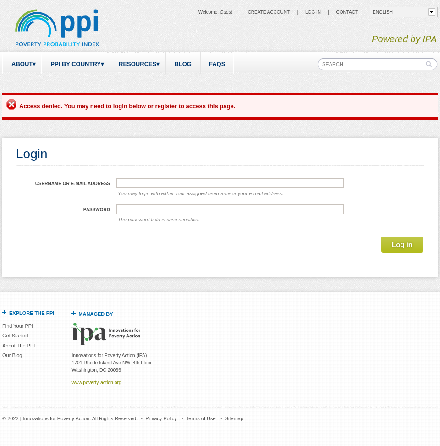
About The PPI (18, 345)
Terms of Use (201, 418)
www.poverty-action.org (96, 382)
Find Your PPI (17, 326)
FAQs (217, 64)
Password (96, 209)
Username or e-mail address (72, 183)
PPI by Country (75, 64)
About (22, 64)
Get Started (15, 335)
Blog (183, 64)
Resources (137, 64)
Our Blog (12, 355)
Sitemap (234, 418)
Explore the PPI (31, 313)
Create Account (269, 12)
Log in (313, 12)
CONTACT (347, 12)
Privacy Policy (160, 418)
